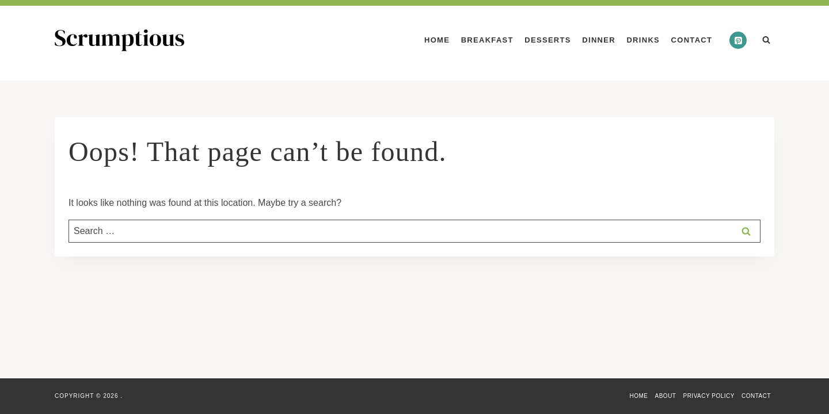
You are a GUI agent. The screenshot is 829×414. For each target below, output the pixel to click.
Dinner (598, 40)
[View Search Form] (766, 40)
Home (437, 40)
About (665, 396)
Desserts (547, 40)
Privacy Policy (708, 396)
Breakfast (487, 40)
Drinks (643, 40)
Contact (692, 40)
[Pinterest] (738, 40)
